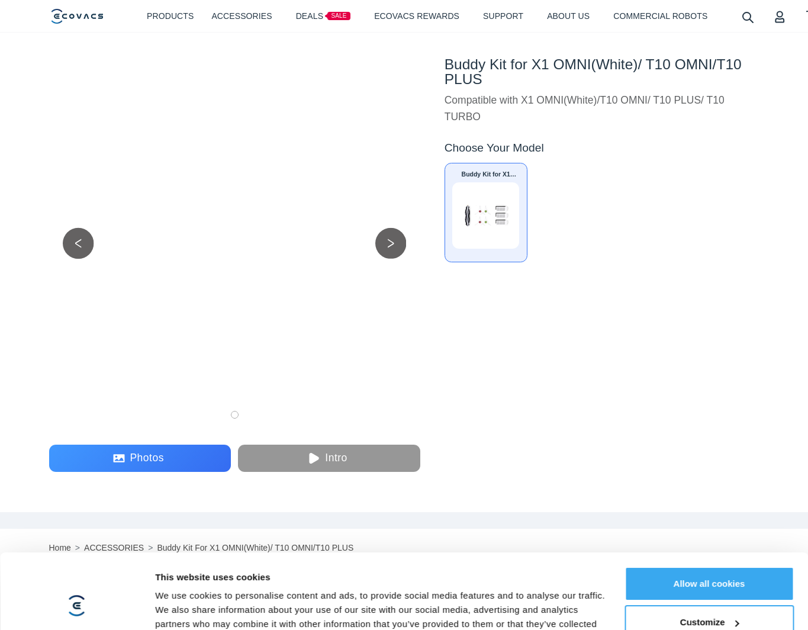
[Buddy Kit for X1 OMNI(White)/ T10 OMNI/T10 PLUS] (486, 212)
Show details (182, 559)
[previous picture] (78, 243)
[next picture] (391, 243)
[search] (747, 16)
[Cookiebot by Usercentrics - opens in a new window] (76, 559)
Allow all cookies (709, 471)
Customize (709, 510)
